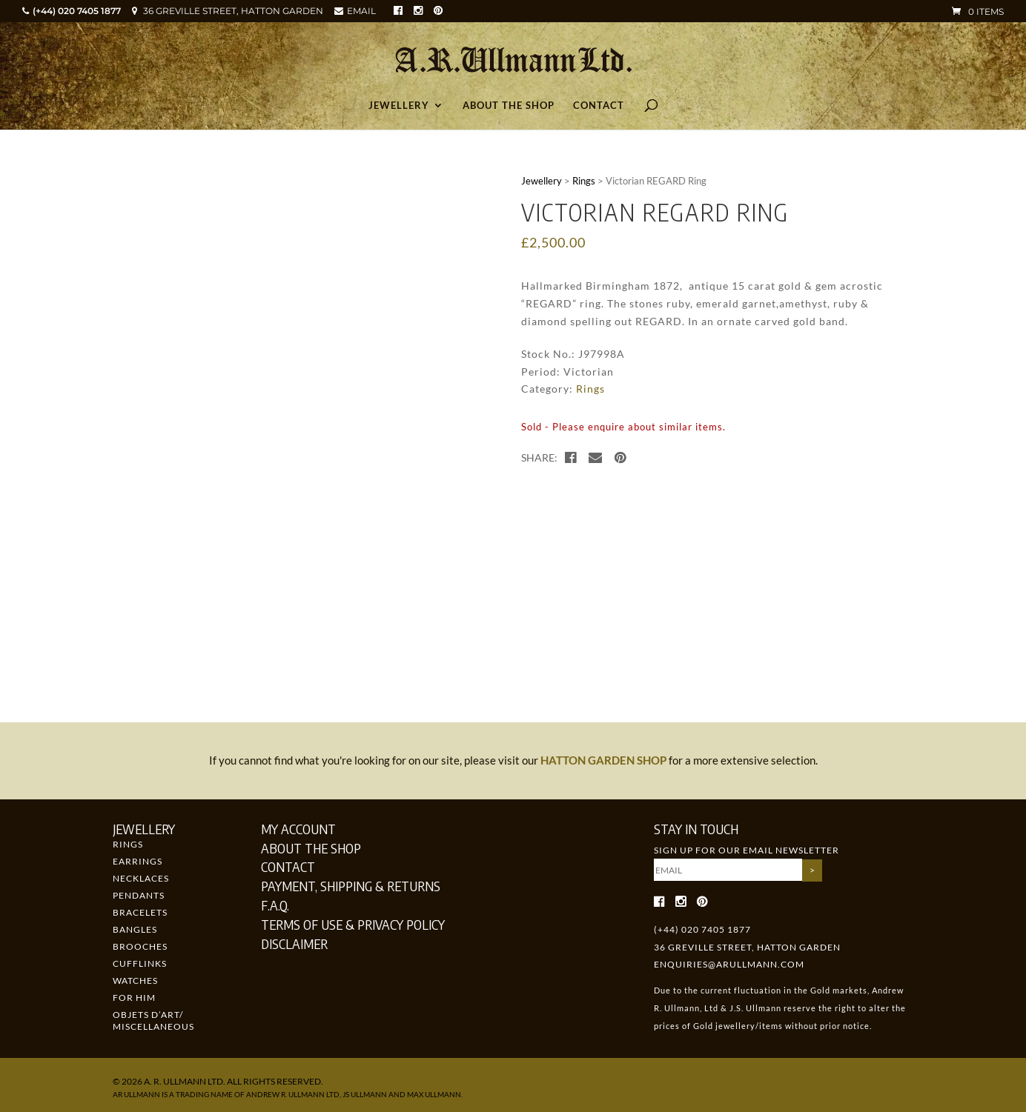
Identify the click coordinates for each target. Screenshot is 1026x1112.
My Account (298, 828)
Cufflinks (140, 963)
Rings (583, 181)
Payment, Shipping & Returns (350, 885)
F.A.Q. (275, 904)
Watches (135, 980)
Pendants (139, 895)
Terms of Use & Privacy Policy (353, 924)
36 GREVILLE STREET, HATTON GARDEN (233, 10)
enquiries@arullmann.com (729, 964)
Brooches (140, 946)
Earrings (137, 861)
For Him (134, 997)
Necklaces (141, 878)
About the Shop (509, 105)
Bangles (135, 929)
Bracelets (140, 912)
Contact (598, 105)
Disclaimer (294, 943)
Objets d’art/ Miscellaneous (153, 1020)
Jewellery (398, 105)
